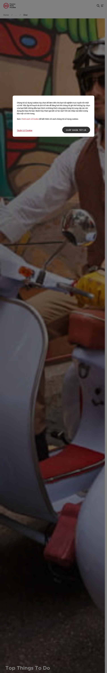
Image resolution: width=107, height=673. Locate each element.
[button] (98, 5)
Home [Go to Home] (6, 15)
